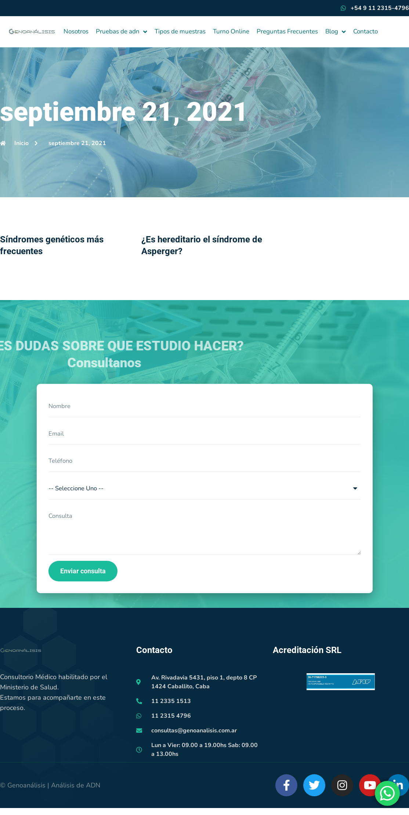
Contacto (365, 31)
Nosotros (76, 31)
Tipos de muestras (180, 31)
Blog (335, 32)
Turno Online (231, 31)
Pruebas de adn (121, 32)
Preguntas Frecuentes (287, 31)
